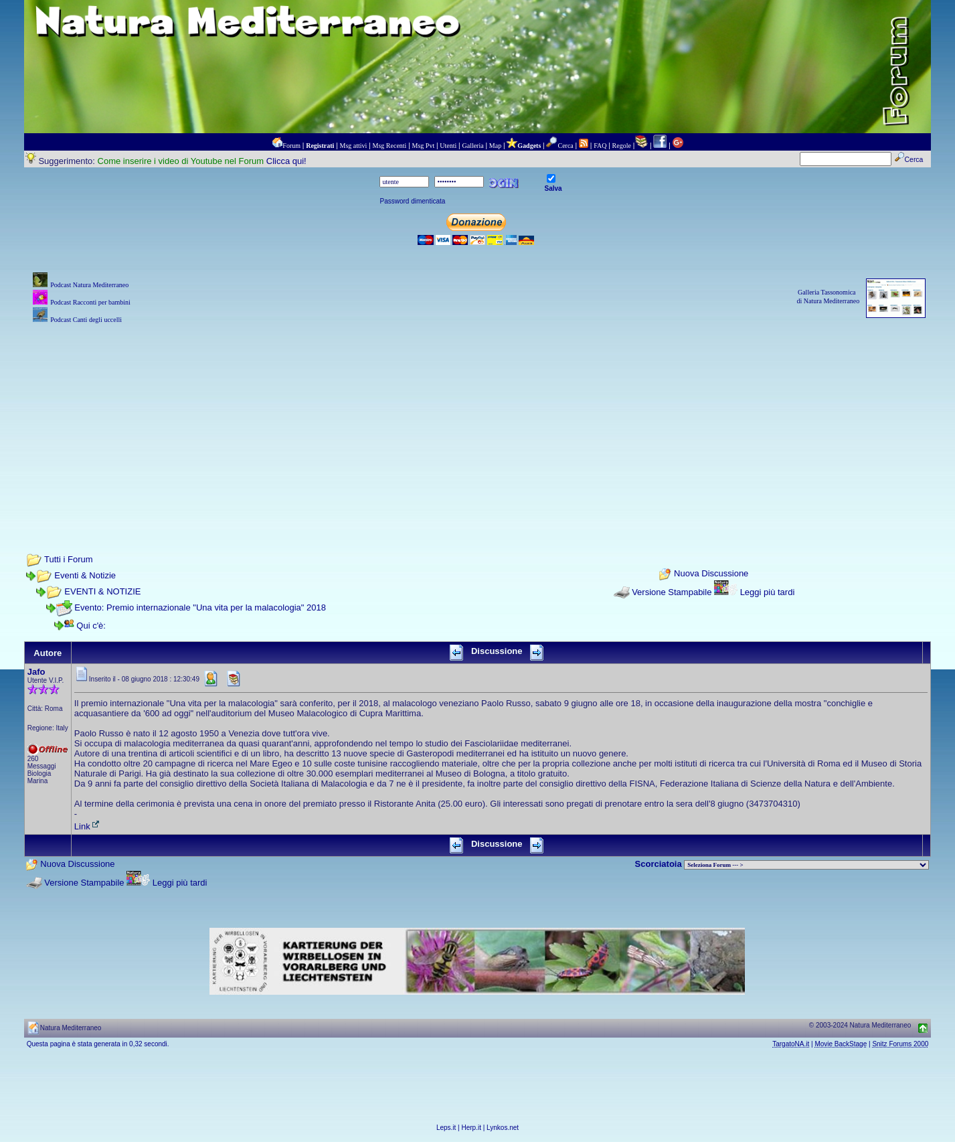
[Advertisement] (477, 420)
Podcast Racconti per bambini (90, 302)
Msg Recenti (390, 145)
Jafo (36, 672)
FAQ (600, 145)
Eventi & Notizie (85, 575)
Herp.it (471, 1127)
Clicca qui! (286, 161)
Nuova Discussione (711, 573)
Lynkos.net (503, 1127)
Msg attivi (353, 145)
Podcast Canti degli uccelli (86, 319)
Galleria (472, 145)
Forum (291, 145)
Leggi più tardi (767, 592)
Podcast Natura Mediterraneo (89, 285)
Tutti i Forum (68, 559)
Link (87, 826)
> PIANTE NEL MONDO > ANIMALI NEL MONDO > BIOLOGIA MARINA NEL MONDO (806, 865)
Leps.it (446, 1127)
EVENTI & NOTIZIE (102, 591)
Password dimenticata (412, 201)
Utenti (448, 145)
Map (495, 145)
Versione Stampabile (671, 592)
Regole (621, 145)
